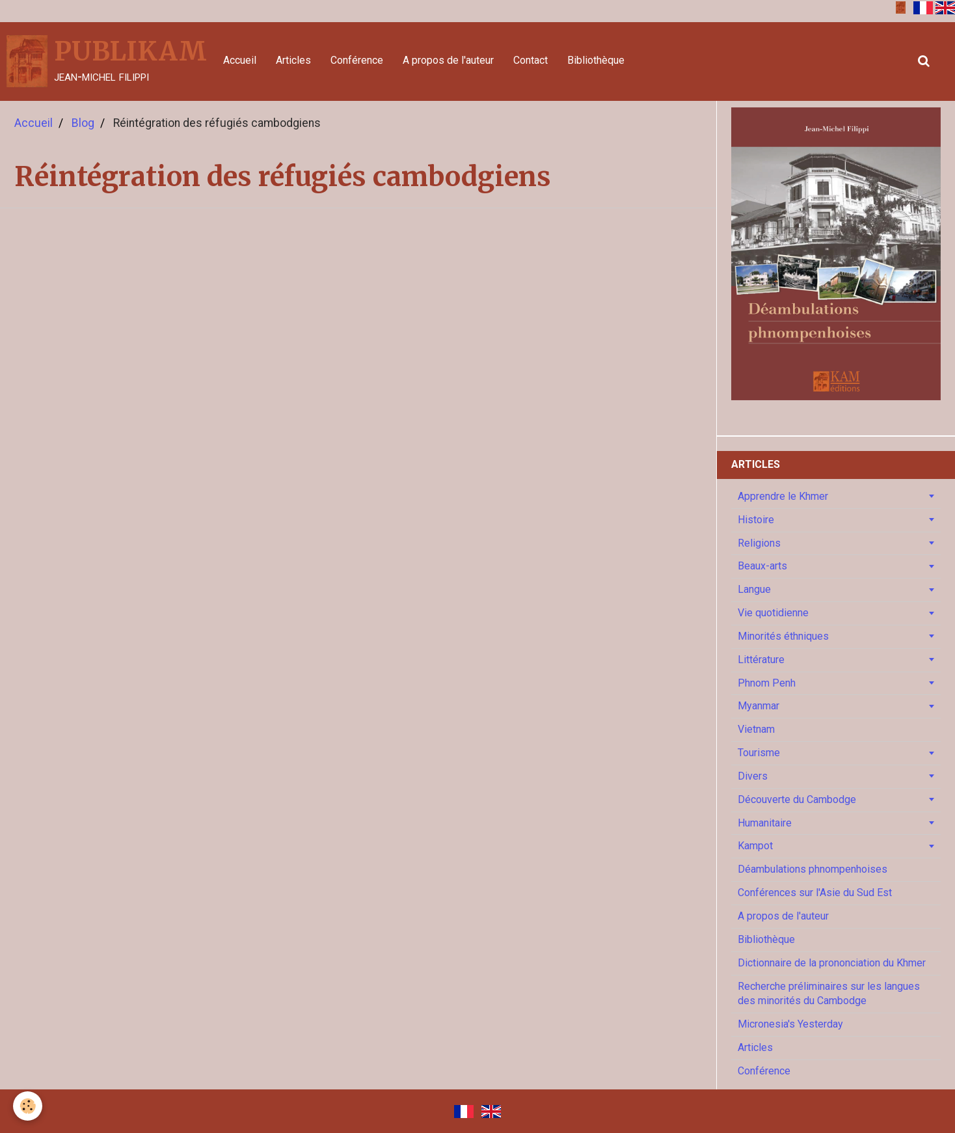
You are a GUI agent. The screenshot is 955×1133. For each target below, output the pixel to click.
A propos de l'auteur (448, 60)
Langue (754, 589)
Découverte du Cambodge (797, 799)
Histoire (756, 519)
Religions (759, 543)
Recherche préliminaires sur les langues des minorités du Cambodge (829, 993)
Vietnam (756, 729)
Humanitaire (765, 823)
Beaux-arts (762, 566)
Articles (293, 60)
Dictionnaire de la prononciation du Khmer (832, 963)
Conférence (356, 60)
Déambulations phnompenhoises (812, 869)
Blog (83, 123)
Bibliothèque (596, 60)
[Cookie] (27, 1106)
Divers (753, 776)
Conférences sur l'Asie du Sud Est (815, 892)
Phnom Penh (767, 683)
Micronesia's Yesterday (790, 1024)
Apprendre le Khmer (783, 496)
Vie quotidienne (773, 613)
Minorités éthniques (783, 636)
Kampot (755, 846)
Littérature (761, 659)
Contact (530, 60)
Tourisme (759, 752)
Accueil (239, 60)
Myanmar (758, 706)
